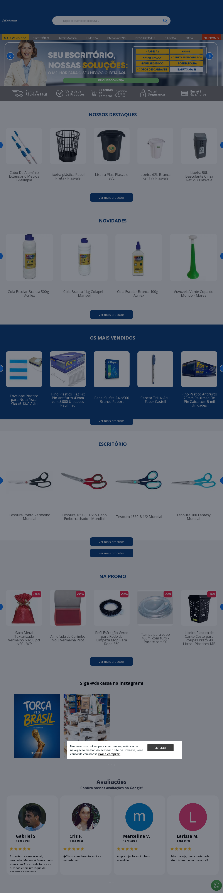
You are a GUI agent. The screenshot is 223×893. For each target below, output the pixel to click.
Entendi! (160, 748)
